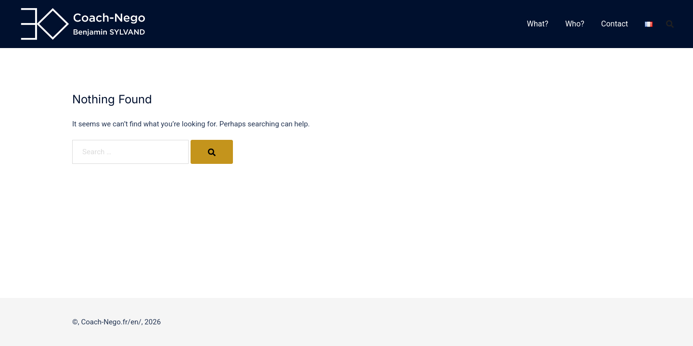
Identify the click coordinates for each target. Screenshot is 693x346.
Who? (574, 23)
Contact (614, 23)
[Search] (211, 152)
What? (538, 23)
